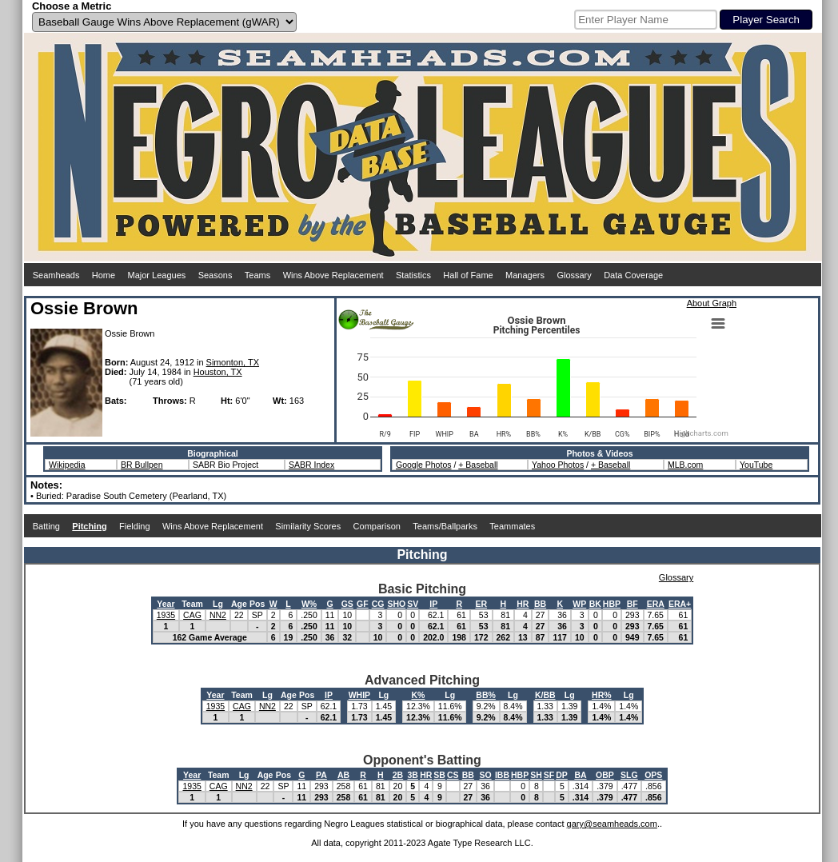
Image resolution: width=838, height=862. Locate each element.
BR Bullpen (142, 464)
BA (580, 775)
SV (412, 604)
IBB (502, 775)
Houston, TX (218, 372)
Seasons (215, 275)
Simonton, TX (232, 362)
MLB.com (685, 464)
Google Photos (423, 464)
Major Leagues (157, 275)
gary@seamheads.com (612, 823)
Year (165, 604)
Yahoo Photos (558, 464)
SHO (396, 604)
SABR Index (311, 464)
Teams (257, 275)
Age (239, 604)
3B (413, 775)
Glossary (574, 275)
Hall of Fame (468, 275)
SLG (629, 775)
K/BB (545, 695)
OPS (653, 775)
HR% (602, 695)
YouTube (756, 464)
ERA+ (679, 604)
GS (347, 604)
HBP (612, 604)
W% (309, 604)
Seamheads (56, 275)
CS (453, 775)
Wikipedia (67, 464)
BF (632, 604)
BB (540, 604)
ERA (655, 604)
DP (562, 775)
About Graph (711, 303)
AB (343, 775)
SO (485, 775)
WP (579, 604)
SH (536, 775)
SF (549, 775)
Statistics (413, 275)
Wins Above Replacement (333, 275)
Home (103, 275)
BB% (486, 695)
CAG (192, 615)
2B (398, 775)
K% (418, 695)
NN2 (218, 615)
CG (378, 604)
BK (595, 604)
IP (433, 604)
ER (481, 604)
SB (439, 775)
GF (363, 604)
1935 (166, 615)
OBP (605, 775)
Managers (525, 275)
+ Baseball (477, 464)
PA (321, 775)
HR (523, 604)
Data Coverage (633, 275)
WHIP (359, 695)
